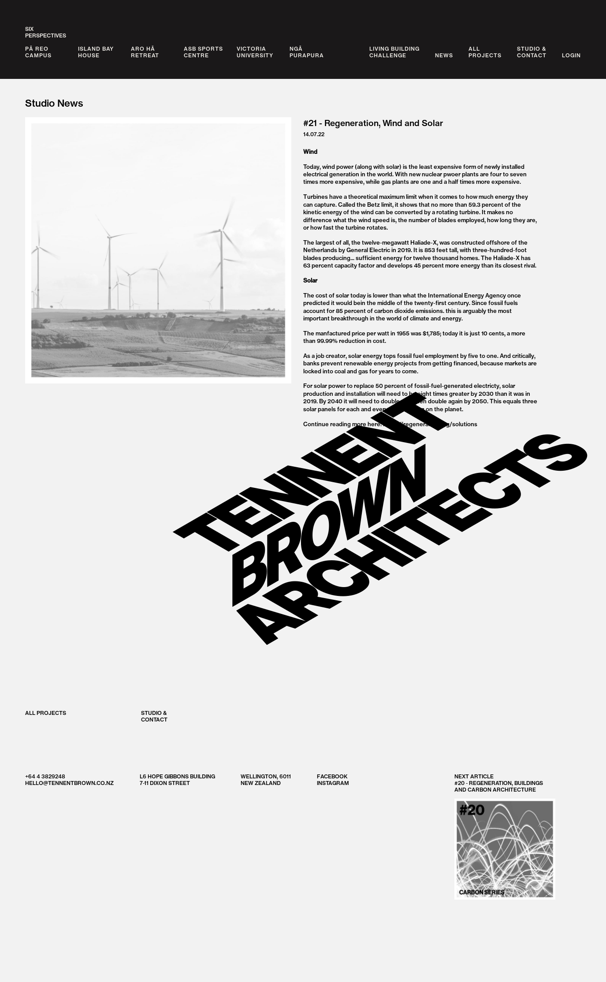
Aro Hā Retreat (145, 52)
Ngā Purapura (307, 52)
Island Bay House (96, 52)
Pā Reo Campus (38, 52)
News (444, 55)
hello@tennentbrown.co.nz (69, 783)
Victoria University (255, 52)
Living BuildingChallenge (394, 52)
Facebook (332, 776)
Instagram (333, 783)
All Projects (45, 712)
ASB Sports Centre (203, 52)
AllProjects (485, 52)
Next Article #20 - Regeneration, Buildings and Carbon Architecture (504, 836)
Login (571, 55)
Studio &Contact (532, 52)
